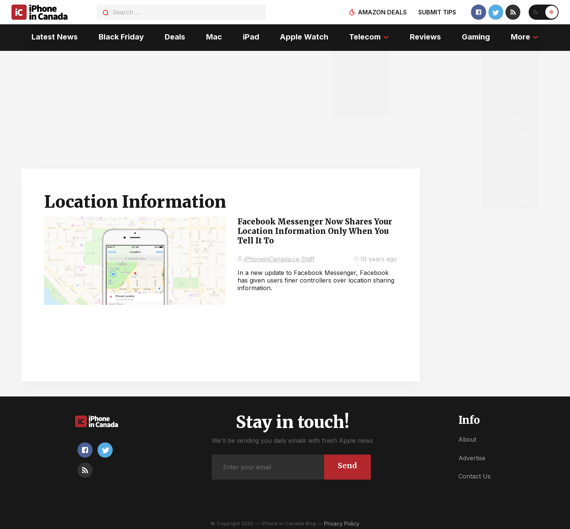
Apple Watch (304, 36)
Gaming (477, 36)
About (467, 437)
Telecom (365, 36)
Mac (214, 36)
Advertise (471, 456)
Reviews (426, 36)
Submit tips (436, 12)
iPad (250, 36)
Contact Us (474, 474)
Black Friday (120, 36)
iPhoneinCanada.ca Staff (279, 257)
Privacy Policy (341, 521)
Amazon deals (381, 12)
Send (347, 463)
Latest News (53, 36)
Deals (174, 36)
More (521, 36)
